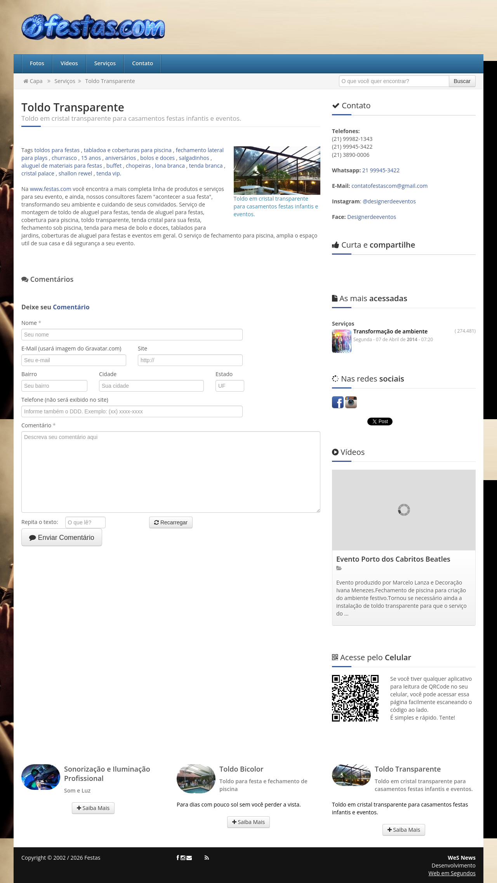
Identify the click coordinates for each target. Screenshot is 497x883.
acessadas (369, 298)
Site (142, 348)
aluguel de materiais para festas (61, 165)
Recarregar (171, 522)
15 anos (91, 157)
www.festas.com (50, 189)
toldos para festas (56, 150)
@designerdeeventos (389, 201)
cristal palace (37, 173)
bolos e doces (157, 157)
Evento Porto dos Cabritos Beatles (393, 559)
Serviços (105, 63)
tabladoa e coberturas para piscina (128, 150)
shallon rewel (75, 173)
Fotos (37, 63)
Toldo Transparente (110, 81)
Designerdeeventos (371, 216)
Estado (224, 374)
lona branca (170, 165)
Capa (33, 81)
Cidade (107, 374)
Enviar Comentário (61, 537)
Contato (142, 63)
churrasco (64, 157)
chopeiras (138, 165)
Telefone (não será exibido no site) (64, 399)
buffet (114, 165)
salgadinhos (194, 157)
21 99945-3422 (381, 170)
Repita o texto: (42, 522)
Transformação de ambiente (390, 331)
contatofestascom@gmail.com (389, 185)
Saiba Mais (93, 808)
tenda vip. (108, 173)
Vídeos (69, 63)
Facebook (338, 402)
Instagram (351, 402)
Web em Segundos (452, 873)
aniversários (120, 157)
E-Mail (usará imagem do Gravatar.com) (71, 348)
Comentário (38, 425)
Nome (31, 322)
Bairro (29, 374)
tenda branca (206, 165)
